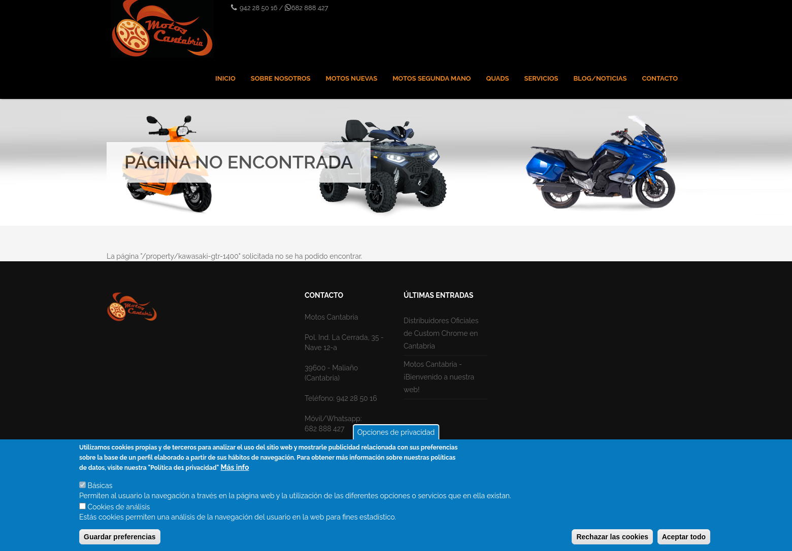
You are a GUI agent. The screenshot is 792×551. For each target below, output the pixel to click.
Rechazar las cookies (612, 541)
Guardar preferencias (120, 541)
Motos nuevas (352, 78)
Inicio (225, 78)
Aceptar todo (684, 541)
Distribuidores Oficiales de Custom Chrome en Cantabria (441, 333)
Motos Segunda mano (431, 78)
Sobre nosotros (281, 78)
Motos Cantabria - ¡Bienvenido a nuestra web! (439, 377)
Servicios (541, 78)
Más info (235, 471)
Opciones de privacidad (396, 436)
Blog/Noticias (599, 78)
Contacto (660, 78)
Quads (497, 78)
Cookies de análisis (119, 511)
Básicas (100, 490)
